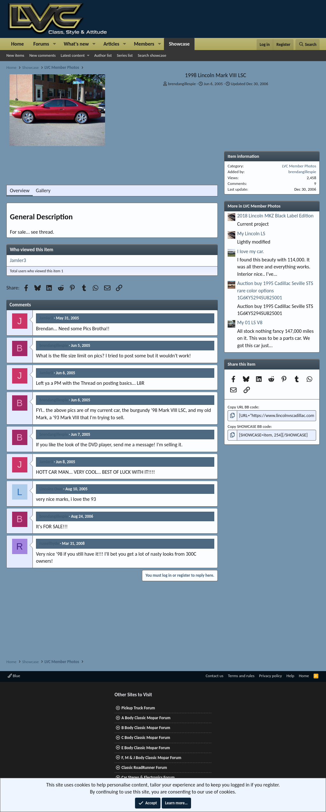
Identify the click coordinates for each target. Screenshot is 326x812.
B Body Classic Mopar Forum (145, 727)
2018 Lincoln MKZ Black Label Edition (275, 216)
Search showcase (152, 55)
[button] (54, 44)
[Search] (307, 44)
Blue (14, 675)
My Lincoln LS (251, 233)
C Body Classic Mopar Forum (145, 737)
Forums (41, 44)
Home (17, 44)
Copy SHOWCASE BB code (249, 425)
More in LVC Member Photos (254, 206)
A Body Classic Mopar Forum (145, 717)
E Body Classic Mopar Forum (145, 747)
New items (15, 55)
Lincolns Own (50, 488)
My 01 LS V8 (249, 322)
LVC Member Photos (299, 166)
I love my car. (250, 251)
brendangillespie (182, 83)
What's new (76, 44)
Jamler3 (18, 260)
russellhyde (49, 543)
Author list (103, 55)
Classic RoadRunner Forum (144, 767)
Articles (111, 44)
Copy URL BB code (243, 407)
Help (290, 675)
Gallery (43, 190)
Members (144, 44)
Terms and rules (241, 675)
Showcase (179, 44)
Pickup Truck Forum (138, 708)
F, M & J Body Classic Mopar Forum (151, 757)
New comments (42, 55)
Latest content (73, 55)
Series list (125, 55)
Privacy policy (270, 675)
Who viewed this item (31, 249)
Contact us (214, 675)
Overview (20, 190)
